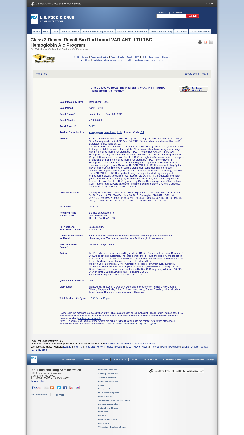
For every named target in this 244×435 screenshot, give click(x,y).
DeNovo (84, 57)
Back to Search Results (196, 73)
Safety (101, 385)
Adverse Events (117, 57)
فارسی (33, 349)
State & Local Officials (108, 408)
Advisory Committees (108, 374)
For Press (59, 395)
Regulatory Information (108, 381)
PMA (137, 57)
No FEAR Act (150, 360)
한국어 (100, 346)
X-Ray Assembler (125, 60)
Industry (102, 415)
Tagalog (109, 346)
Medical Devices (61, 49)
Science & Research (107, 377)
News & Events (105, 396)
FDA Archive (103, 423)
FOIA (134, 360)
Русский (119, 346)
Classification (153, 57)
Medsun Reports (141, 60)
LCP (142, 132)
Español (67, 346)
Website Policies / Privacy (201, 360)
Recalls (129, 57)
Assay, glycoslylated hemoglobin (105, 132)
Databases (82, 49)
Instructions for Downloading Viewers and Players (129, 343)
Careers (104, 360)
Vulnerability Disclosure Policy (112, 427)
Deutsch (195, 346)
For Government (38, 394)
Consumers (103, 412)
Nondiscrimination (172, 360)
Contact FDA (87, 360)
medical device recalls (89, 318)
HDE (144, 57)
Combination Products (108, 370)
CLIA (153, 60)
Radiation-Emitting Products (104, 60)
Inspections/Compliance (109, 404)
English (43, 349)
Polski (164, 346)
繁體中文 (78, 346)
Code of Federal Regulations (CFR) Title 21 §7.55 (131, 323)
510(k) (76, 57)
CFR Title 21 (85, 60)
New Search (42, 73)
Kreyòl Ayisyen (141, 346)
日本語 (204, 346)
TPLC (160, 60)
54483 (92, 126)
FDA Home (40, 49)
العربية (129, 346)
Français (155, 346)
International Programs (108, 393)
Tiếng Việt (89, 346)
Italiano (185, 346)
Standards (166, 57)
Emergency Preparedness (109, 389)
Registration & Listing (99, 57)
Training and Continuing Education (114, 400)
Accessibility (68, 360)
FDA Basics (120, 360)
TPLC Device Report (99, 298)
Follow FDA (163, 13)
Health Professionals (107, 419)
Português (174, 346)
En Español (177, 13)
